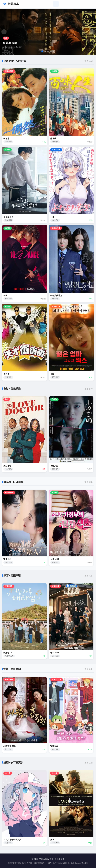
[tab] (42, 51)
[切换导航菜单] (56, 4)
